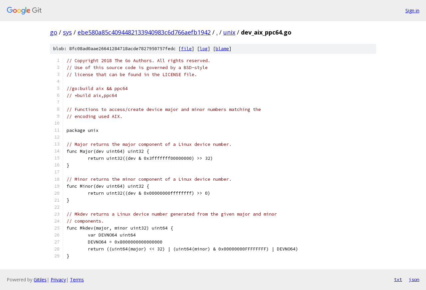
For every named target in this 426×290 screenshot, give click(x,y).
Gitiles (40, 279)
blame (222, 48)
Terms (77, 279)
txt (398, 279)
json (414, 279)
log (204, 48)
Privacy (58, 279)
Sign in (412, 10)
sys (67, 32)
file (186, 48)
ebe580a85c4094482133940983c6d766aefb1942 (144, 32)
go (53, 32)
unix (229, 32)
